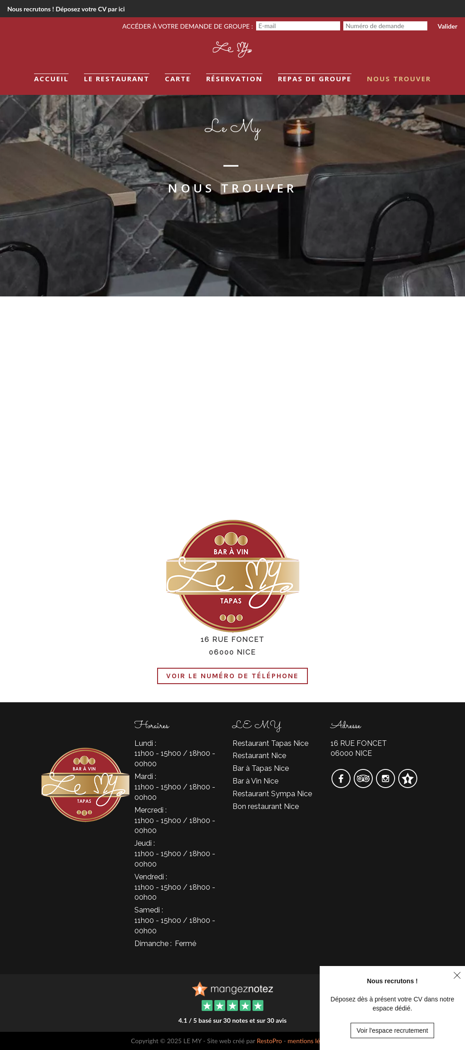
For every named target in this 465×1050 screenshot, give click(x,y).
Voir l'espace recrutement (392, 1030)
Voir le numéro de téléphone (232, 675)
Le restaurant (116, 78)
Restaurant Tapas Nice (270, 743)
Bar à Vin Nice (255, 781)
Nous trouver (399, 78)
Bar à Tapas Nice (260, 768)
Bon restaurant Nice (265, 806)
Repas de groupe (314, 78)
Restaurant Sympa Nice (272, 793)
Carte (178, 78)
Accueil (51, 78)
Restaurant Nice (259, 755)
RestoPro (269, 1041)
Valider (447, 26)
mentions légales (310, 1041)
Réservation (234, 78)
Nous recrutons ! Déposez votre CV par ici (66, 9)
